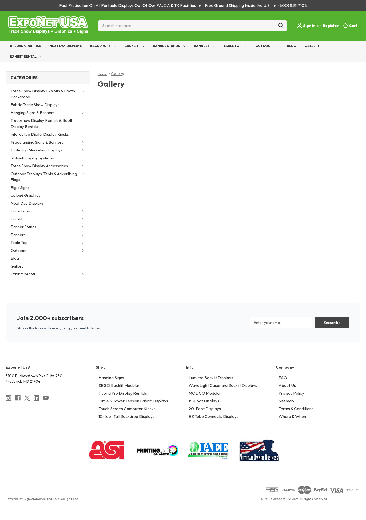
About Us (287, 385)
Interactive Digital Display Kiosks (40, 134)
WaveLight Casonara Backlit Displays (223, 385)
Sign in (306, 25)
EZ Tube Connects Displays (213, 416)
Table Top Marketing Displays (48, 149)
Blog (291, 46)
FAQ (283, 377)
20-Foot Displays (205, 408)
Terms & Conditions (296, 408)
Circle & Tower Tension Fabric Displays (133, 401)
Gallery (312, 46)
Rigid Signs (20, 187)
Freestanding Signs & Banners (48, 142)
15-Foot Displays (204, 401)
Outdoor (267, 46)
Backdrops (103, 46)
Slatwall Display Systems (32, 157)
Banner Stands (169, 46)
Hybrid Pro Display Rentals (122, 393)
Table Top (235, 46)
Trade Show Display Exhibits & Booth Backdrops (48, 93)
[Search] (281, 25)
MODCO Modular (205, 393)
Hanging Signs (111, 377)
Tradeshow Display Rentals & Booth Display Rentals (42, 123)
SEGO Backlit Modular (119, 385)
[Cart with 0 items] (350, 25)
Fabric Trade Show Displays (48, 104)
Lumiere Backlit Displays (211, 377)
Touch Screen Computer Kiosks (127, 408)
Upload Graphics (25, 46)
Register (331, 25)
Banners (204, 46)
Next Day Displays (66, 46)
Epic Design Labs (65, 499)
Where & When (292, 416)
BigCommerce (35, 499)
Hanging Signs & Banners (48, 112)
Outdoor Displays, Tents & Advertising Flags (48, 176)
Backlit (134, 46)
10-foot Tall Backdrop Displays (126, 416)
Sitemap (286, 401)
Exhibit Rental (26, 56)
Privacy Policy (291, 393)
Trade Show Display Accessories (48, 165)
